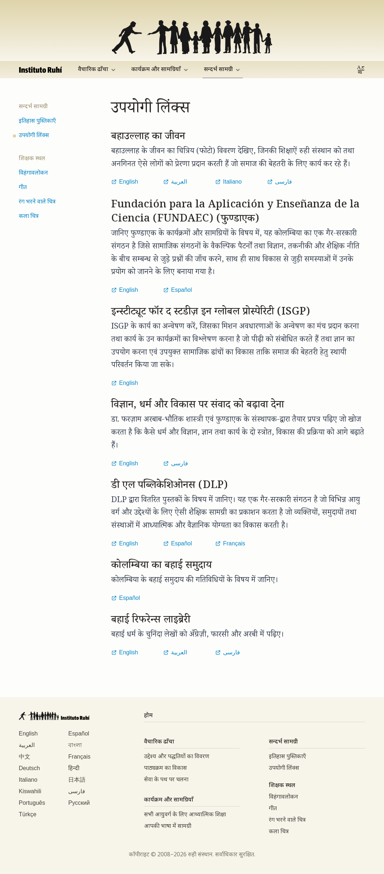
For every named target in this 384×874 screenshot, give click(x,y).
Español (78, 733)
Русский (79, 803)
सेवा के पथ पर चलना (166, 780)
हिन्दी (73, 768)
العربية (27, 745)
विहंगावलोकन (33, 173)
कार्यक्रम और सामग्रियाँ (160, 70)
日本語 (77, 780)
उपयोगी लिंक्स (34, 136)
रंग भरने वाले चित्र (37, 202)
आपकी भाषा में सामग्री (167, 826)
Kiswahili (30, 791)
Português (32, 803)
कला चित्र (29, 216)
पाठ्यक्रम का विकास (165, 768)
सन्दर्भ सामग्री (222, 70)
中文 (24, 757)
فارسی (76, 791)
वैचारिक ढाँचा (97, 70)
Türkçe (27, 814)
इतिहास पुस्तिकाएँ (37, 121)
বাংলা (75, 745)
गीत (23, 188)
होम (148, 716)
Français (79, 757)
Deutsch (29, 768)
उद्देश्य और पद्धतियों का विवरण (176, 757)
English (28, 733)
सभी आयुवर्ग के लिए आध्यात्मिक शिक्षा (185, 815)
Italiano (28, 780)
